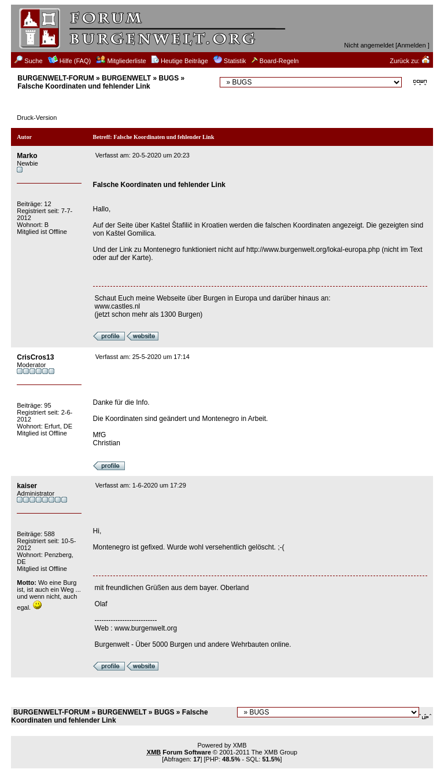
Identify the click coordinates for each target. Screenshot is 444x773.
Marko (27, 156)
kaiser (27, 486)
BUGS (169, 78)
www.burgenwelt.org (145, 628)
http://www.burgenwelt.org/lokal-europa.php (313, 250)
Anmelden (411, 45)
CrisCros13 (35, 357)
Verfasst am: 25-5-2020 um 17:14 (142, 356)
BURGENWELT (126, 78)
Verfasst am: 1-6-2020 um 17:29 (140, 485)
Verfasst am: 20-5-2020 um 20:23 (142, 155)
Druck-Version (37, 117)
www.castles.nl (117, 306)
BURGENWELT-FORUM (55, 78)
